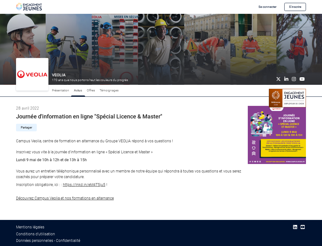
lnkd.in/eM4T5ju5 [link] (84, 185)
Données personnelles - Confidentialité (48, 240)
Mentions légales (30, 227)
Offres (91, 90)
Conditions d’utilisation (35, 234)
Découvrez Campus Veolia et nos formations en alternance (65, 198)
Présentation (60, 90)
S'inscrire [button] (295, 7)
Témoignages (109, 90)
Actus (78, 90)
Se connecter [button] (267, 7)
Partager (26, 127)
